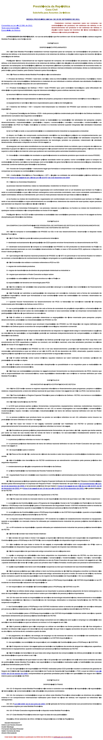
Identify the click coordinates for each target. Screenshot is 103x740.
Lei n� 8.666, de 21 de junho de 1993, (30, 704)
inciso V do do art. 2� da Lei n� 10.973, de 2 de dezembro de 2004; (40, 178)
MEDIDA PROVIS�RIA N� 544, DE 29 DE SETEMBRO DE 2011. (53, 19)
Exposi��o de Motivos (11, 30)
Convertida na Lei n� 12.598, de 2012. (17, 25)
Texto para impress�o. (10, 28)
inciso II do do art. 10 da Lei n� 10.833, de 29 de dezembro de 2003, (53, 488)
